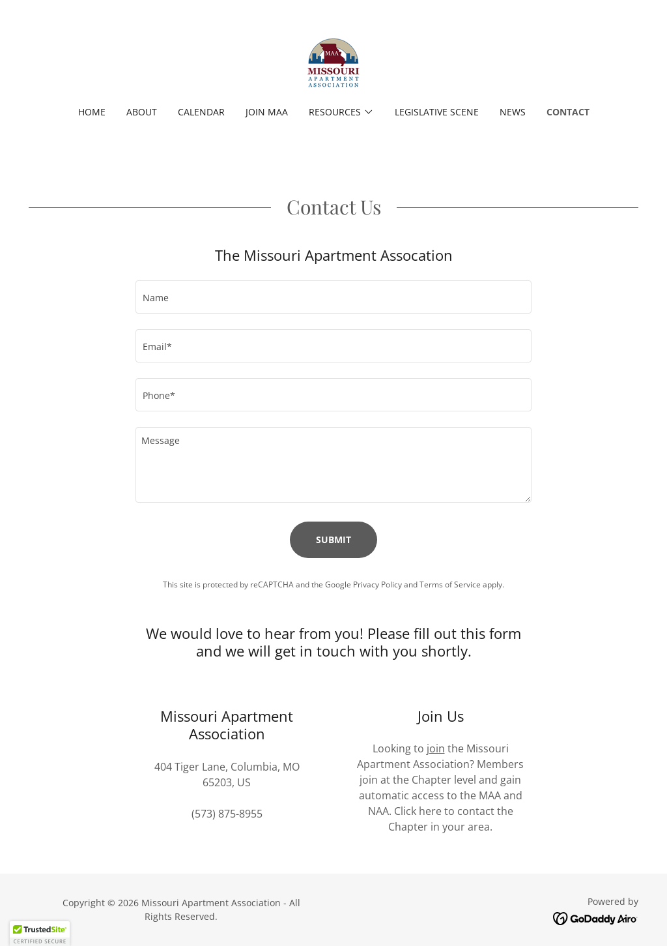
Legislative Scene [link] (437, 112)
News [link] (513, 112)
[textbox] (333, 297)
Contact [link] (567, 112)
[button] (341, 112)
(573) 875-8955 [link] (227, 813)
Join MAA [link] (267, 112)
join (436, 748)
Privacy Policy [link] (377, 584)
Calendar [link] (201, 112)
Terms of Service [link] (450, 584)
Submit (333, 539)
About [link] (141, 112)
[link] (333, 61)
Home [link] (92, 112)
